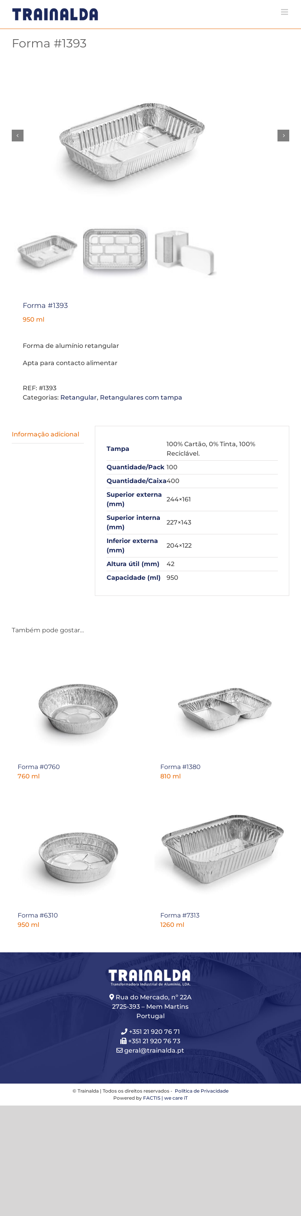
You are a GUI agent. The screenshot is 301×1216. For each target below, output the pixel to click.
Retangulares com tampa (141, 397)
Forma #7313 (179, 916)
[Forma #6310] (79, 850)
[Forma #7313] (221, 850)
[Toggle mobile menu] (285, 12)
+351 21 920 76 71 (154, 1032)
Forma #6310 (38, 916)
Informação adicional (45, 434)
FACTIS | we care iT (165, 1099)
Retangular (78, 397)
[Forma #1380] (221, 701)
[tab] (48, 434)
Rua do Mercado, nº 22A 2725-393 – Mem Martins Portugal (152, 1007)
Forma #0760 (39, 767)
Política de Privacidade (201, 1092)
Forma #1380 (180, 767)
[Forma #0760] (79, 701)
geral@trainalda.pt (150, 1051)
